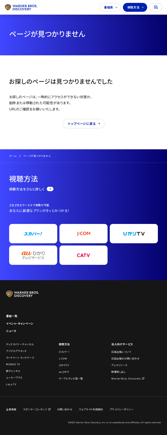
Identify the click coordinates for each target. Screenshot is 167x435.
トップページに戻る (84, 123)
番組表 (111, 7)
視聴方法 (135, 7)
